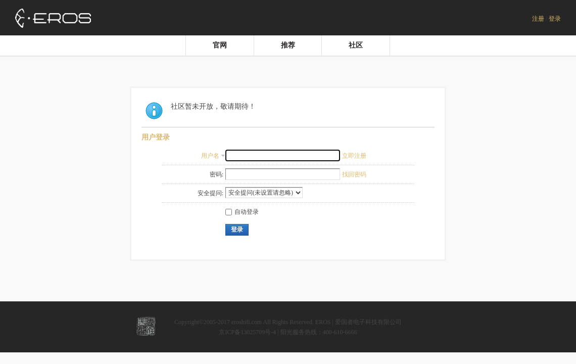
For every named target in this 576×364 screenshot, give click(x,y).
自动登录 (242, 211)
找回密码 (354, 174)
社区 (356, 45)
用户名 (210, 155)
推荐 (288, 45)
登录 (555, 18)
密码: (216, 174)
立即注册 (354, 155)
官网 (220, 45)
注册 (538, 18)
